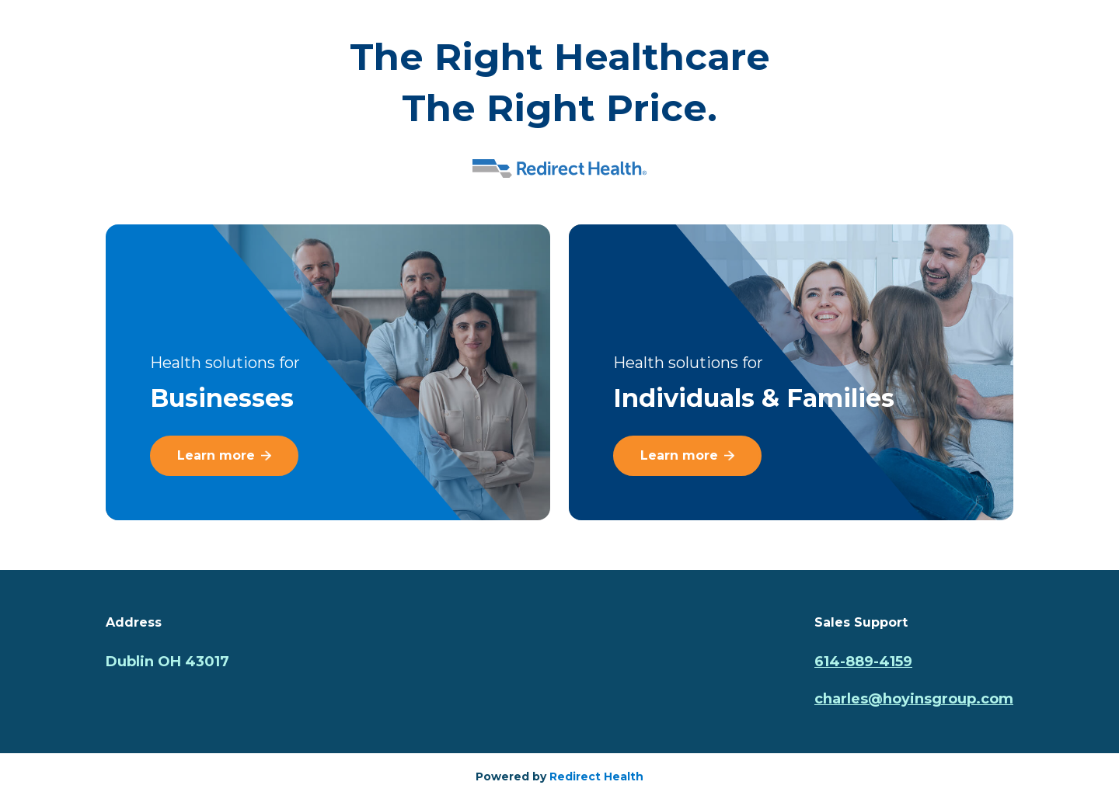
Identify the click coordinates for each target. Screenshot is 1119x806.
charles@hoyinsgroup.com (913, 698)
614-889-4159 (863, 661)
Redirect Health (596, 776)
